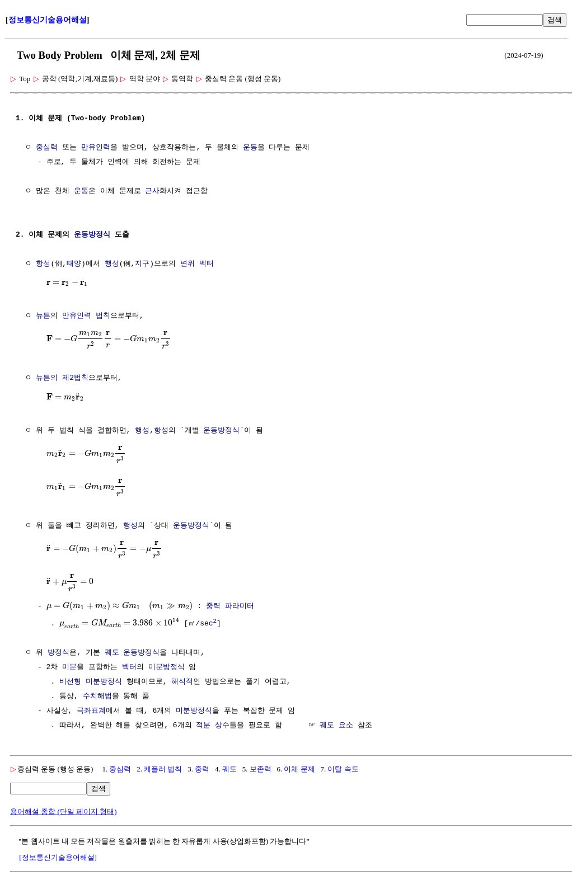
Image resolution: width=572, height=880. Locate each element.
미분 (69, 667)
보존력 (260, 768)
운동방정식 (92, 235)
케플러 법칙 (163, 768)
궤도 (112, 652)
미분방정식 (166, 667)
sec (206, 623)
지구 (142, 264)
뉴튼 (43, 316)
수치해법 (97, 696)
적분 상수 (212, 725)
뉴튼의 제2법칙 (62, 378)
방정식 (58, 652)
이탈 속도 (342, 768)
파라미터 (239, 606)
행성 (112, 264)
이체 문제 (299, 768)
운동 (250, 148)
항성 (43, 264)
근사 (152, 191)
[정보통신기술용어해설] (58, 857)
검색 (554, 20)
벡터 (129, 667)
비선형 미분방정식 (90, 681)
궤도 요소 (336, 725)
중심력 (47, 148)
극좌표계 (91, 710)
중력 (213, 606)
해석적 (182, 681)
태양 (74, 264)
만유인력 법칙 (86, 316)
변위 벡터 (197, 264)
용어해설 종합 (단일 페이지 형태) (63, 811)
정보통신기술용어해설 (47, 20)
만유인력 (95, 148)
